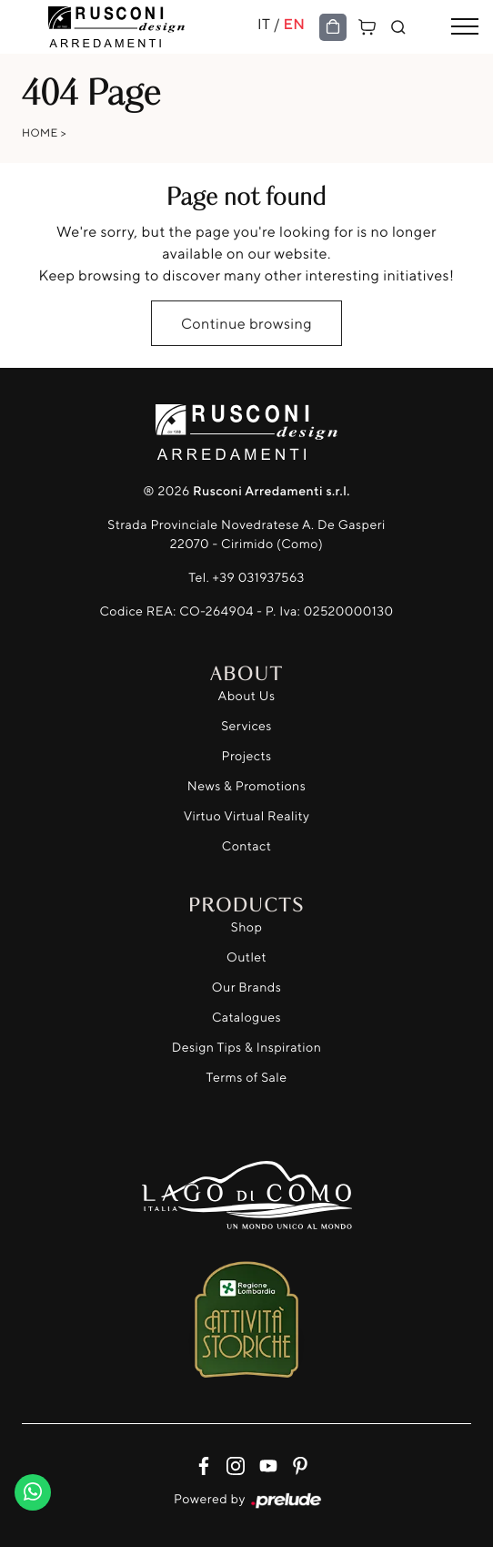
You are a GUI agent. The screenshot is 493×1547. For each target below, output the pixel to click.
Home (40, 132)
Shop (247, 927)
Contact (246, 846)
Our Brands (246, 987)
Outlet (246, 957)
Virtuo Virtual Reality (247, 816)
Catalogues (246, 1017)
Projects (247, 756)
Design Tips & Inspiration (247, 1047)
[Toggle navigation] (465, 27)
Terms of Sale (246, 1077)
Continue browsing (246, 323)
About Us (247, 696)
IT (263, 24)
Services (246, 726)
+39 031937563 (259, 577)
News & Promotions (246, 786)
